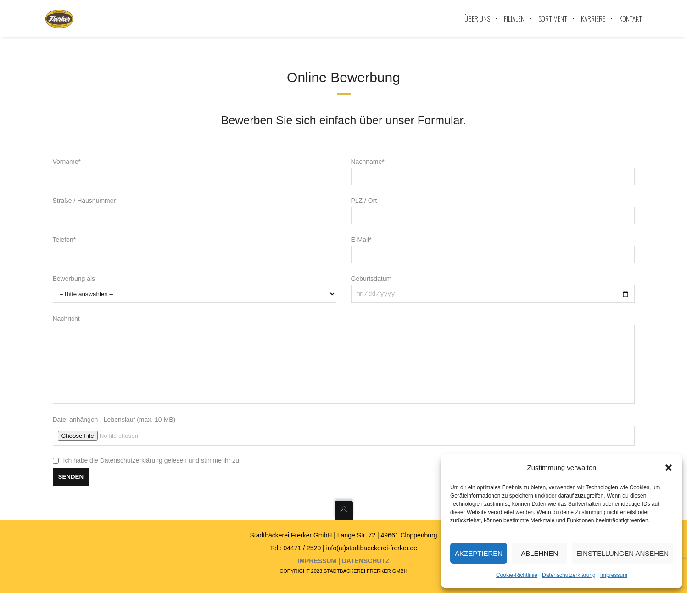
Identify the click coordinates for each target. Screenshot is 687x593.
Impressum (613, 575)
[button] (668, 467)
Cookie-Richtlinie (516, 575)
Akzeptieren (479, 553)
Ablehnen (539, 553)
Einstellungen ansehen (622, 553)
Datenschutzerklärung (569, 575)
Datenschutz (366, 561)
